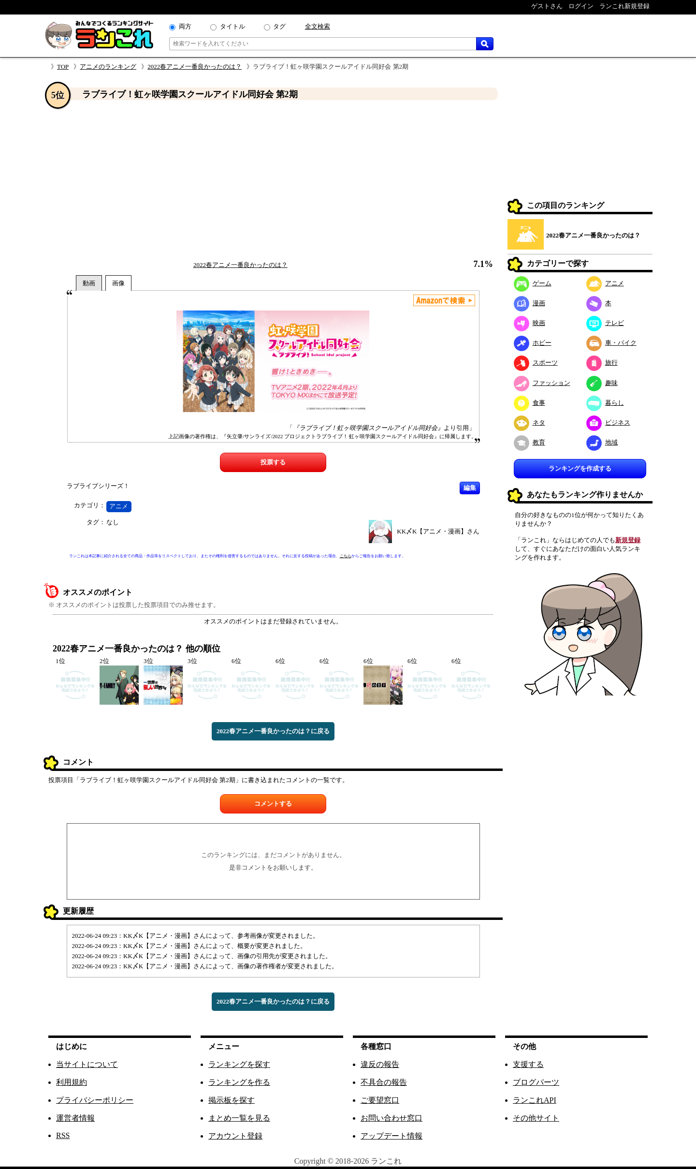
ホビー (532, 342)
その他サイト (536, 1118)
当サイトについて (87, 1064)
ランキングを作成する (580, 468)
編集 (470, 487)
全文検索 (317, 26)
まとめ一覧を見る (239, 1118)
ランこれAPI (534, 1100)
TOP (63, 66)
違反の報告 (380, 1064)
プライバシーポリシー (94, 1100)
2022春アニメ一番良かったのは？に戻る (273, 731)
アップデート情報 (391, 1136)
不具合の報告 (384, 1082)
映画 (529, 322)
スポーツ (536, 362)
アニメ (118, 506)
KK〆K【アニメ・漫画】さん (438, 531)
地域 (602, 442)
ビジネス (608, 422)
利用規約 (71, 1082)
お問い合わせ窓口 (391, 1118)
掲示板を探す (231, 1100)
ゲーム (532, 283)
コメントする (273, 803)
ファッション (542, 382)
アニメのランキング (108, 66)
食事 (529, 402)
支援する (528, 1064)
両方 (185, 26)
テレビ (605, 322)
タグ (279, 26)
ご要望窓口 (380, 1100)
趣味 (602, 382)
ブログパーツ (536, 1082)
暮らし (605, 402)
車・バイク (611, 342)
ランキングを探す (239, 1064)
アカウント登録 (235, 1136)
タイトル (232, 26)
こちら (345, 556)
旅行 (602, 362)
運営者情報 (75, 1118)
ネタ (529, 422)
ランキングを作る (239, 1082)
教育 (529, 442)
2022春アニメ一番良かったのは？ (194, 66)
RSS (63, 1135)
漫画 (529, 303)
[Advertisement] (273, 180)
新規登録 (627, 540)
